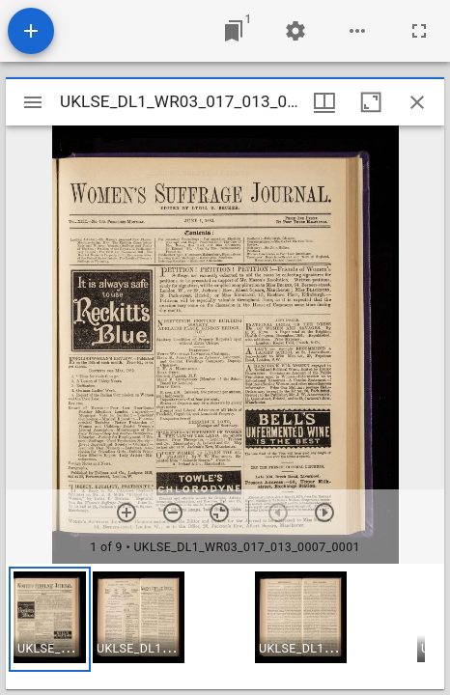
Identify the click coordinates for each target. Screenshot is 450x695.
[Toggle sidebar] (33, 102)
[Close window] (417, 102)
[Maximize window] (371, 102)
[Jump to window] (234, 31)
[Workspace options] (357, 31)
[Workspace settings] (295, 31)
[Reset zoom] (219, 512)
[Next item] (324, 512)
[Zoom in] (126, 512)
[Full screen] (419, 31)
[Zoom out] (173, 512)
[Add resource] (31, 31)
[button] (50, 619)
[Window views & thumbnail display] (324, 102)
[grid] (225, 626)
